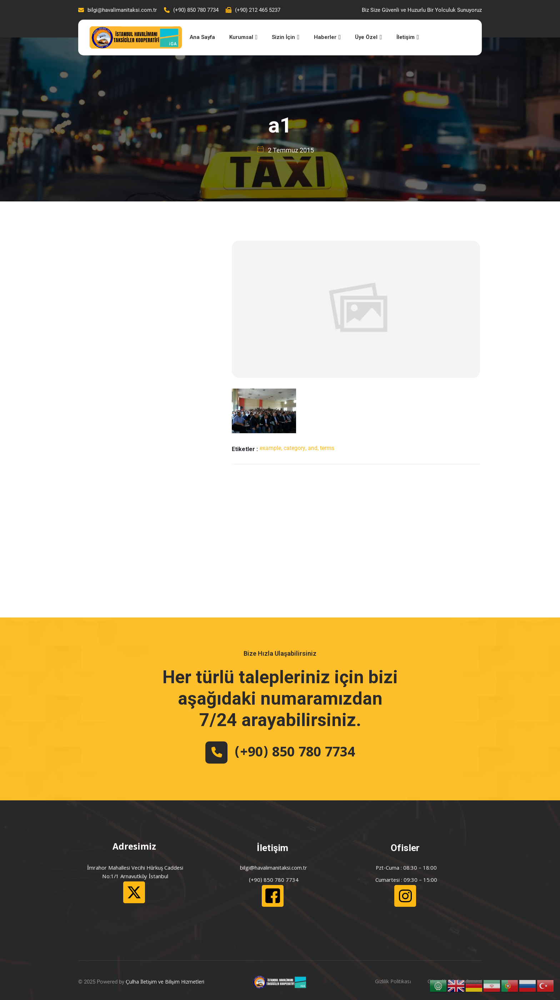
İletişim (407, 37)
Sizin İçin (286, 37)
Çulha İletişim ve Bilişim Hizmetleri (165, 982)
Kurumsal (243, 37)
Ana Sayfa (202, 37)
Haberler (327, 37)
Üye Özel (368, 37)
